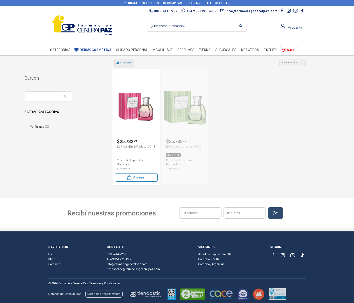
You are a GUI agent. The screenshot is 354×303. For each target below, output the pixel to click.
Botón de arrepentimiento (104, 294)
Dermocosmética (95, 50)
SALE (291, 50)
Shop (51, 259)
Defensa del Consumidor (64, 294)
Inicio (51, 254)
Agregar (135, 177)
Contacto (54, 264)
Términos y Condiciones (105, 283)
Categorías (60, 50)
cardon (123, 63)
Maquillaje (163, 50)
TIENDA (205, 50)
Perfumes (185, 50)
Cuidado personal (132, 50)
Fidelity (270, 50)
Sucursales (225, 50)
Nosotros (250, 50)
